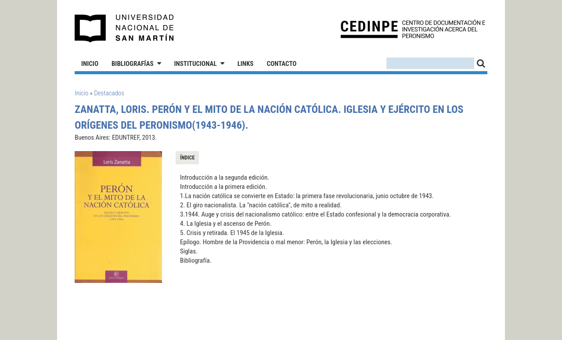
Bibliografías (133, 64)
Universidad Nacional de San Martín (124, 28)
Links (246, 64)
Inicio (89, 64)
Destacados (109, 93)
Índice (187, 158)
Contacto (281, 64)
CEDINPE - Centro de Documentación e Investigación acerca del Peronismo (413, 28)
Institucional (195, 64)
